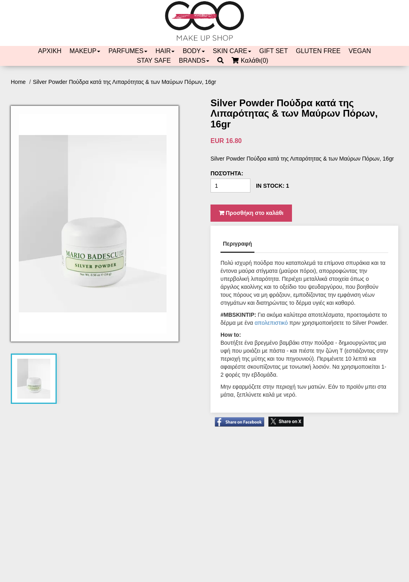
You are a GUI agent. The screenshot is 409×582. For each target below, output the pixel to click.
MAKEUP (85, 51)
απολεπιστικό (271, 323)
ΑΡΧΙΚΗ (50, 51)
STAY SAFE (154, 60)
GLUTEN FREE (318, 51)
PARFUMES (127, 51)
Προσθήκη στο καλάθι (251, 213)
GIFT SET (273, 51)
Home (19, 82)
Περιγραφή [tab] (237, 243)
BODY (193, 51)
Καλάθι (252, 61)
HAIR (165, 51)
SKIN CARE (232, 51)
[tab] (33, 379)
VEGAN (360, 51)
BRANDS (194, 60)
